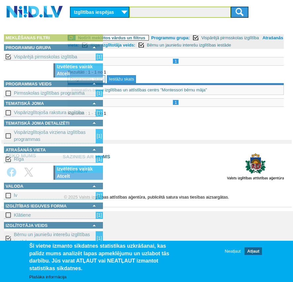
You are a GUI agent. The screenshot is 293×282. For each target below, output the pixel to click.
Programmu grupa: (211, 37)
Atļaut (253, 251)
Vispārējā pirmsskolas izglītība (45, 56)
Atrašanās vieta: (142, 45)
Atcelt (63, 73)
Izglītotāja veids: (199, 45)
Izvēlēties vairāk (75, 66)
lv (15, 195)
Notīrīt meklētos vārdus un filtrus (152, 37)
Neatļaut (233, 251)
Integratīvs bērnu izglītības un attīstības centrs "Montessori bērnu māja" (179, 97)
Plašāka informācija (48, 276)
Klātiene (22, 215)
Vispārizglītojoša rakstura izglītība (49, 112)
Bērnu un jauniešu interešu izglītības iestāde (52, 238)
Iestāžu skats (162, 86)
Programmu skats (127, 86)
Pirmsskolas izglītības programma (49, 93)
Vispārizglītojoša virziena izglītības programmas (49, 136)
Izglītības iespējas (94, 12)
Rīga (19, 159)
